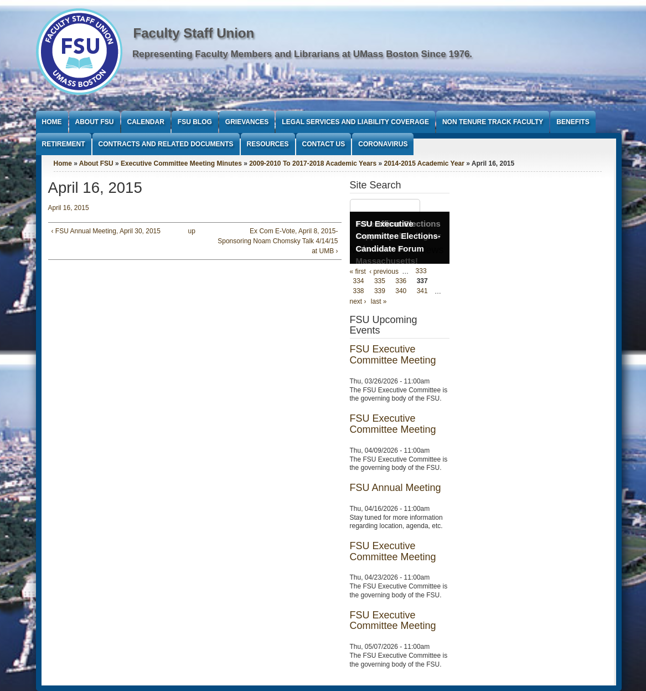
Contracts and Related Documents (166, 144)
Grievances (246, 122)
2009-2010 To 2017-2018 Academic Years (312, 163)
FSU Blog (195, 122)
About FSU (94, 122)
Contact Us (323, 144)
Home (52, 122)
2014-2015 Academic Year (424, 163)
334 (358, 281)
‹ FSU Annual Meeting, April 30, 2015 (106, 231)
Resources (268, 144)
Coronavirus (382, 144)
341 (422, 291)
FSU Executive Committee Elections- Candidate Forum (398, 236)
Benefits (572, 122)
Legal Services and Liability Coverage (355, 122)
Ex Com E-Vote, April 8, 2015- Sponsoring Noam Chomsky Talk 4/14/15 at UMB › (278, 241)
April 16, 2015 (68, 208)
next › (358, 301)
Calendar (145, 122)
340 (400, 291)
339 (379, 291)
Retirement (63, 144)
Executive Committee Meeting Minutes (181, 163)
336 (400, 281)
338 (358, 291)
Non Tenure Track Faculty (492, 122)
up (191, 231)
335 (379, 281)
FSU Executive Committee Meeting (393, 355)
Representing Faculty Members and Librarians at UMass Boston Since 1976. (302, 54)
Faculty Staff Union (194, 32)
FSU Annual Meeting (395, 487)
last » (379, 301)
